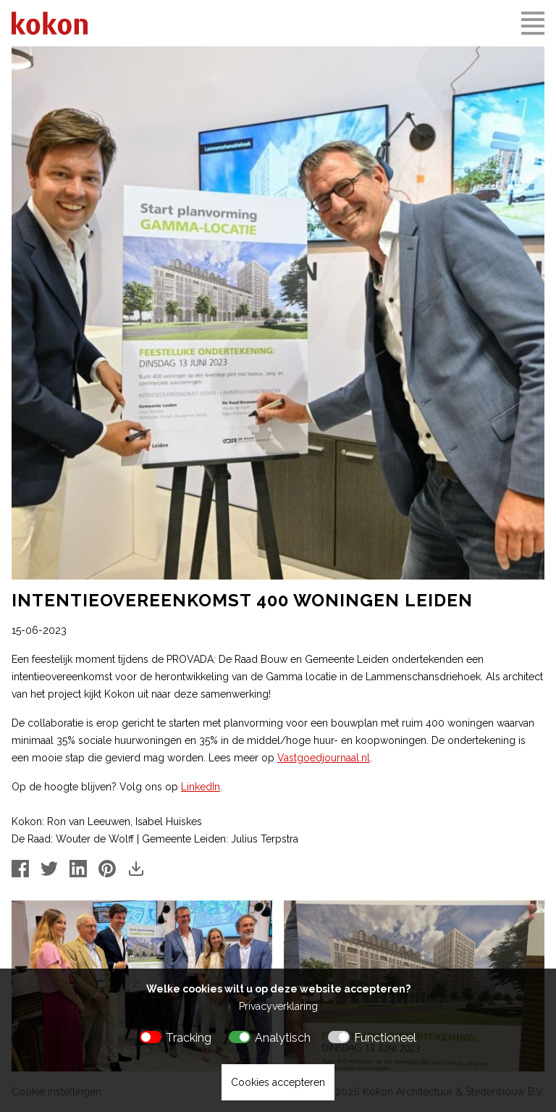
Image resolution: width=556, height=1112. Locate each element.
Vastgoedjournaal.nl (323, 758)
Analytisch (283, 1038)
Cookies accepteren (278, 1082)
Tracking (188, 1038)
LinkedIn (200, 787)
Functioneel (385, 1038)
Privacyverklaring (278, 1006)
